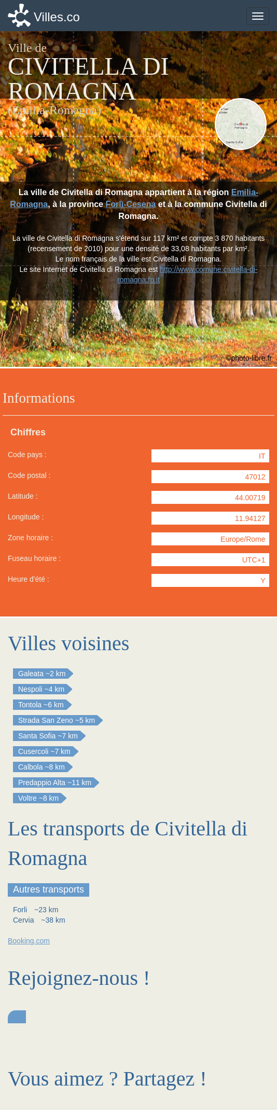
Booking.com (29, 941)
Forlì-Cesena (130, 204)
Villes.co (57, 17)
